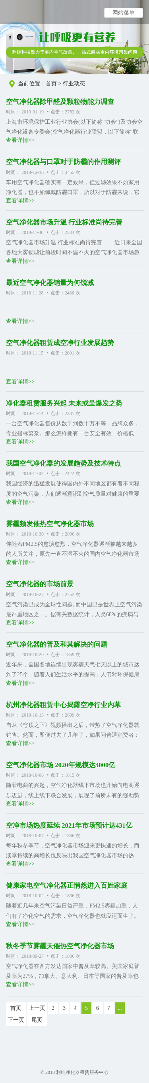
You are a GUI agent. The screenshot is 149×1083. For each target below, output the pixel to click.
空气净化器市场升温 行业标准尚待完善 (64, 222)
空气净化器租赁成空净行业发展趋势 (60, 343)
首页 (51, 84)
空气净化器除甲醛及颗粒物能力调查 (60, 102)
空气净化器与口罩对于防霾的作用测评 (63, 162)
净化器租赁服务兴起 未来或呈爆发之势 (64, 403)
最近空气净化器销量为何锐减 (50, 283)
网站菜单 (123, 13)
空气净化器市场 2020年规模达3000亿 (60, 765)
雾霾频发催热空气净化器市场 (50, 524)
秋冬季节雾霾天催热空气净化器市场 (60, 946)
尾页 (37, 1020)
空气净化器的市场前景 (40, 584)
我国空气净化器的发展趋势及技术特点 (63, 463)
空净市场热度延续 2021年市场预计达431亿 (69, 825)
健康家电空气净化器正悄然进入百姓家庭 (67, 885)
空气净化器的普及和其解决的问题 (56, 644)
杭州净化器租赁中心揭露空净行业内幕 (63, 705)
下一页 (16, 1020)
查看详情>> (20, 140)
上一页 (37, 1008)
